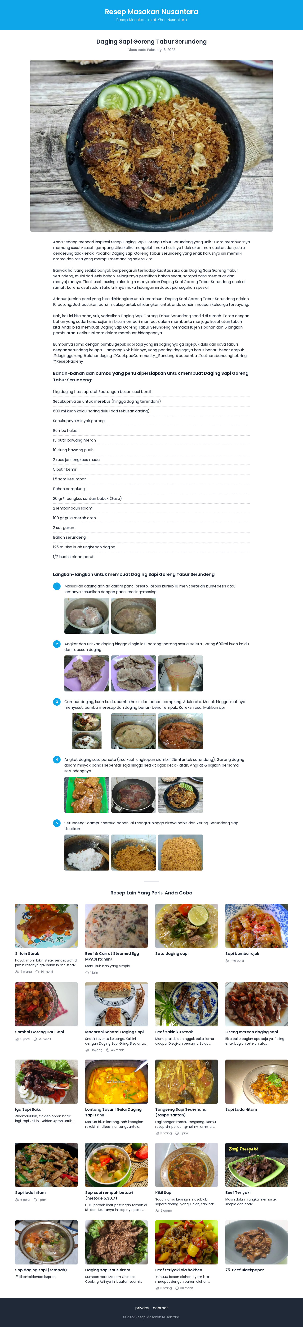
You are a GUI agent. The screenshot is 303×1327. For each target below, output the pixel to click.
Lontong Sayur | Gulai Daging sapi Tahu (113, 1112)
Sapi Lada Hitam (241, 1109)
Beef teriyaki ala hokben (178, 1270)
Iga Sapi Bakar (29, 1109)
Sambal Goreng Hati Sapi (39, 1032)
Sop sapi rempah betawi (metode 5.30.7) (109, 1195)
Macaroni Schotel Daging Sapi (114, 1032)
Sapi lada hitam (30, 1192)
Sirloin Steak (27, 953)
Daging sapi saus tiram (107, 1270)
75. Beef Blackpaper (244, 1270)
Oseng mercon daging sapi (251, 1032)
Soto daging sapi (171, 953)
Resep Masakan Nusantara (151, 12)
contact (160, 1308)
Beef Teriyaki (237, 1192)
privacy (142, 1308)
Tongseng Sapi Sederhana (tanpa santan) (180, 1112)
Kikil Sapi (163, 1192)
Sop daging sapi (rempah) (41, 1270)
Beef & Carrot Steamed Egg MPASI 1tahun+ (112, 956)
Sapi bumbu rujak (242, 953)
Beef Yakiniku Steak (174, 1032)
